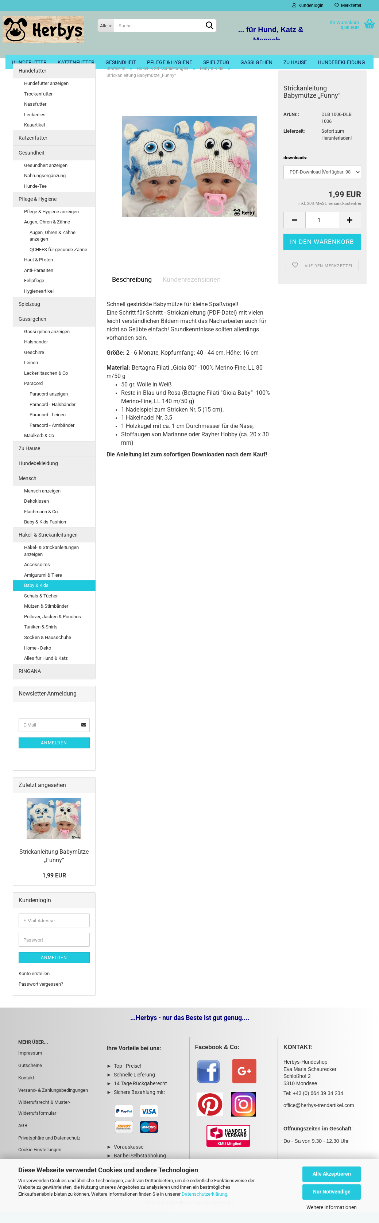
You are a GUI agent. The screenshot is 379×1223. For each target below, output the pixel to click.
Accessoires (37, 576)
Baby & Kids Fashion (45, 533)
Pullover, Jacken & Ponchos (52, 628)
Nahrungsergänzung (45, 187)
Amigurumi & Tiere (43, 586)
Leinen (31, 374)
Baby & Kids (36, 596)
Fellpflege (34, 292)
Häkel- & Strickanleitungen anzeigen (51, 562)
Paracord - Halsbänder (53, 415)
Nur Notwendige (332, 1192)
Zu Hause (295, 62)
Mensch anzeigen (42, 502)
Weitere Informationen (331, 1207)
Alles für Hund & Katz (45, 669)
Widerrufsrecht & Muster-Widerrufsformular (44, 1119)
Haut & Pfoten (38, 271)
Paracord (33, 394)
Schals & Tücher (41, 607)
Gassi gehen (256, 62)
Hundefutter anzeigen (46, 94)
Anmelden (54, 753)
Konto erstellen (34, 985)
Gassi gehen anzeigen (47, 342)
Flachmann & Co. (41, 523)
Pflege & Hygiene (169, 62)
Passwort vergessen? (41, 995)
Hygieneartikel (39, 302)
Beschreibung (132, 291)
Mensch (27, 489)
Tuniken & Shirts (41, 638)
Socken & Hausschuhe (47, 648)
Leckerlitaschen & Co (46, 384)
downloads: (295, 169)
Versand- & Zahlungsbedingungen (53, 1101)
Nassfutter (35, 115)
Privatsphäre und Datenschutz (49, 1149)
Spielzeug (216, 62)
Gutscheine (30, 1076)
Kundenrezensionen (192, 291)
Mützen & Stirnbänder (46, 617)
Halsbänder (36, 353)
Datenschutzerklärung (204, 1194)
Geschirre (34, 363)
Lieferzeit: (294, 142)
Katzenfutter (76, 62)
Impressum (30, 1064)
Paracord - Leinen (48, 426)
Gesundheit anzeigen (45, 176)
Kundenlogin (308, 5)
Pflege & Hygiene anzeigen (51, 222)
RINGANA (30, 682)
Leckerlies (35, 126)
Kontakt (26, 1089)
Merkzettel (347, 5)
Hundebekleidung (341, 62)
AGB (22, 1137)
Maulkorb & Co (39, 446)
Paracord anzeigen (49, 405)
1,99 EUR (54, 886)
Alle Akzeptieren (332, 1174)
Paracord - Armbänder (52, 436)
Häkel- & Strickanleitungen (48, 546)
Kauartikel (34, 136)
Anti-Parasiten (38, 281)
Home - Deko (37, 659)
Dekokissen (36, 512)
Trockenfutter (38, 105)
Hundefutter (29, 62)
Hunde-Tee (35, 197)
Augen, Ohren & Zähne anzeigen (53, 247)
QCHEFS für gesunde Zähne (58, 261)
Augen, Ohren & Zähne (47, 233)
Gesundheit (120, 62)
